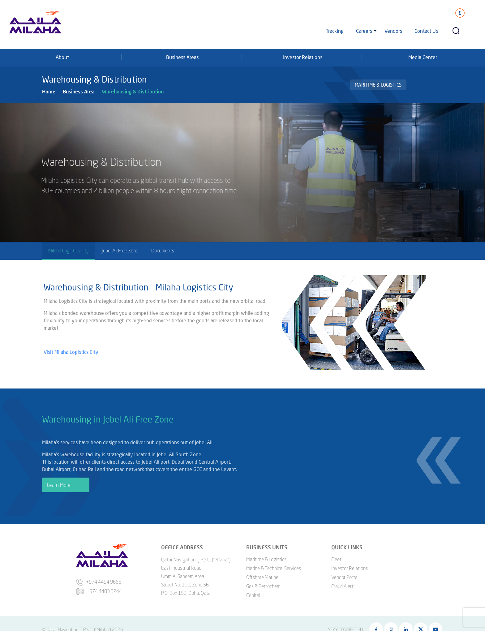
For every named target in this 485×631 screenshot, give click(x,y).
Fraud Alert (342, 584)
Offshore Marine (262, 575)
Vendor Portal (344, 575)
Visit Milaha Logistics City (72, 354)
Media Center (422, 57)
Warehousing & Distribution (133, 91)
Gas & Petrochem (263, 584)
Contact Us (426, 31)
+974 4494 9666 (98, 580)
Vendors (393, 31)
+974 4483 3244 (99, 589)
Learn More (59, 485)
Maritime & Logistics (378, 85)
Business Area (79, 91)
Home (48, 91)
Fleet (336, 557)
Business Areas (182, 57)
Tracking (335, 31)
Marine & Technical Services (273, 566)
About (62, 57)
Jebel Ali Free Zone (120, 250)
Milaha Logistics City (68, 250)
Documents (162, 250)
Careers (364, 31)
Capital (253, 593)
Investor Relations (302, 57)
